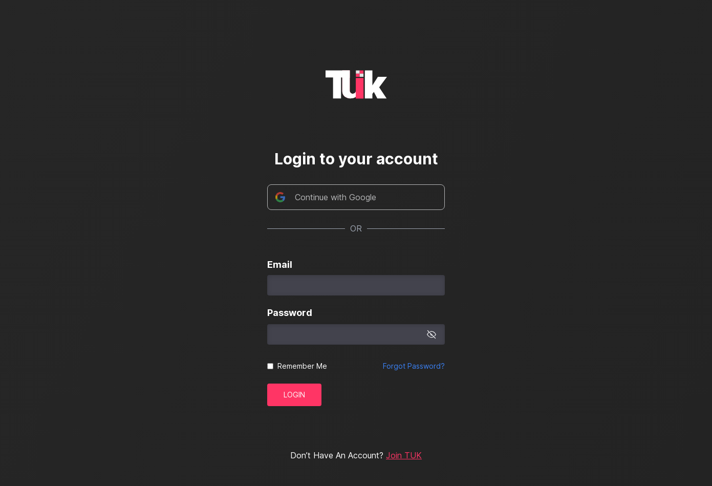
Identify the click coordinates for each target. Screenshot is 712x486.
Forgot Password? (414, 366)
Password (289, 312)
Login (294, 394)
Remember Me (302, 366)
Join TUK (404, 455)
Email (279, 264)
